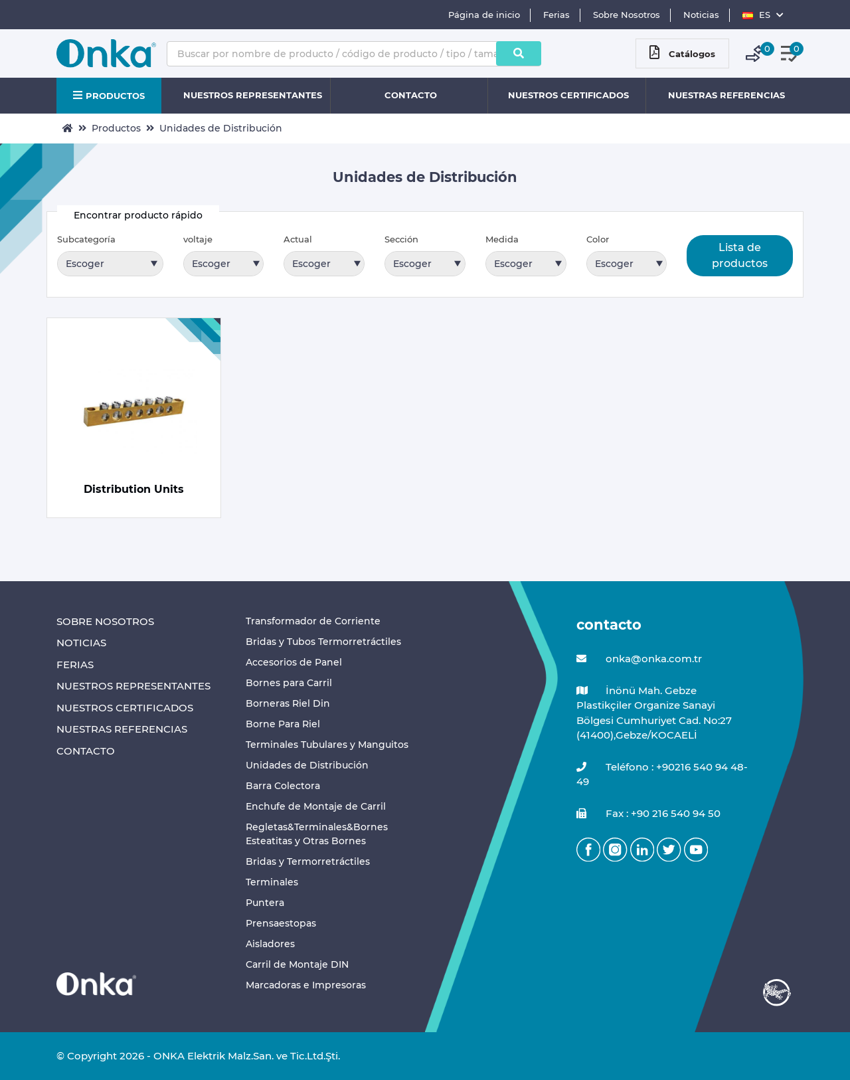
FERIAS (75, 664)
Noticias (701, 14)
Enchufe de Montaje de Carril (316, 806)
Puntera (265, 903)
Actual (298, 239)
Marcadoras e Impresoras (306, 985)
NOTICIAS (81, 642)
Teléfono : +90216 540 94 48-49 (662, 774)
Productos (116, 128)
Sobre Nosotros (626, 14)
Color (597, 239)
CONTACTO (410, 95)
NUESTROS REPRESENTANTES (252, 95)
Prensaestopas (281, 923)
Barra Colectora (283, 786)
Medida (502, 239)
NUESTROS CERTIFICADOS (568, 95)
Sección (401, 239)
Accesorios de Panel (294, 662)
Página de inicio (484, 14)
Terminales (272, 882)
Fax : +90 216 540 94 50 (648, 814)
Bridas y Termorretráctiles (308, 861)
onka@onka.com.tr (639, 659)
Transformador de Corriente (313, 621)
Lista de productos (740, 255)
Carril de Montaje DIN (297, 964)
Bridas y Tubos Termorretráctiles (323, 642)
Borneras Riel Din (288, 703)
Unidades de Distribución (220, 128)
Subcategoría (86, 239)
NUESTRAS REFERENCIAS (726, 95)
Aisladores (270, 944)
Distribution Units (134, 489)
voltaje (197, 239)
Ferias (556, 14)
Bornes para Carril (289, 683)
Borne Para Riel (283, 724)
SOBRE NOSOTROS (105, 621)
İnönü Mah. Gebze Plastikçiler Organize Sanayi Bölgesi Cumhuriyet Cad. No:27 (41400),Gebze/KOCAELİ (654, 712)
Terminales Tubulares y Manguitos (327, 745)
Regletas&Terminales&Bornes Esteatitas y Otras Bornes (317, 834)
